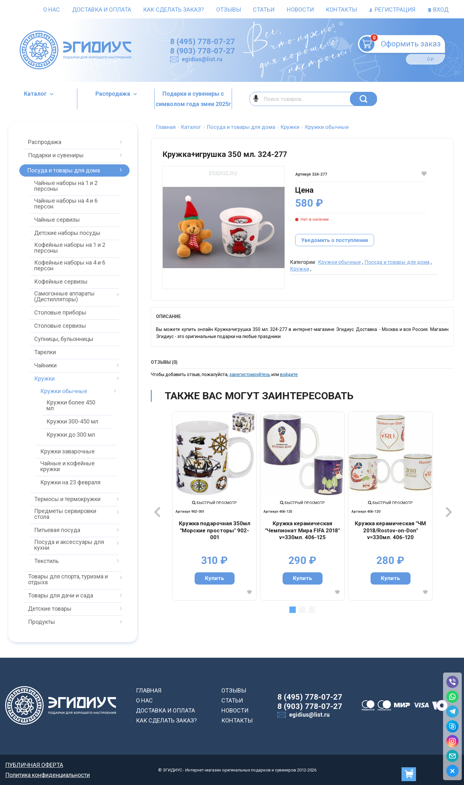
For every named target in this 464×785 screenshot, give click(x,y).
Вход (438, 9)
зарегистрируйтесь (249, 374)
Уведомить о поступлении (334, 240)
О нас (51, 9)
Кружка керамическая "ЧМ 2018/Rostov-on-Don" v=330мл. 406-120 (390, 530)
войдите (289, 374)
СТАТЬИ (232, 700)
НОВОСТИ (234, 710)
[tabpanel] (214, 506)
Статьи (264, 9)
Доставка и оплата (101, 9)
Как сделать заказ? (173, 9)
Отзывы (228, 9)
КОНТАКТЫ (237, 720)
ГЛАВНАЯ (148, 690)
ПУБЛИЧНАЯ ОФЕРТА (34, 764)
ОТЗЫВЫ (233, 690)
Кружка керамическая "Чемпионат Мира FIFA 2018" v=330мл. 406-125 (302, 530)
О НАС (144, 700)
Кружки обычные (339, 262)
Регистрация (392, 9)
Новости (300, 9)
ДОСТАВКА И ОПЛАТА (165, 710)
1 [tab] (292, 609)
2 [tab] (302, 609)
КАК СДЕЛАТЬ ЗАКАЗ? (166, 720)
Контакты (341, 9)
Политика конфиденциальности (47, 774)
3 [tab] (312, 609)
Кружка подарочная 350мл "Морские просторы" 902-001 (214, 530)
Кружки (299, 269)
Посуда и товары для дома (397, 262)
